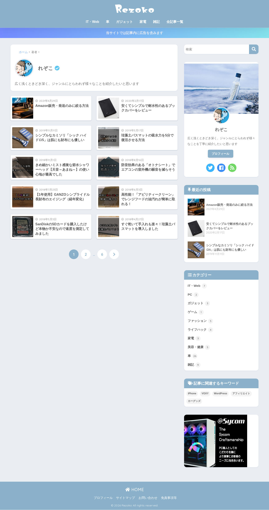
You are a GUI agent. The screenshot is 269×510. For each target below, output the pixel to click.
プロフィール (220, 153)
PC (193, 294)
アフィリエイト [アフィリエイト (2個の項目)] (241, 393)
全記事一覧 (174, 22)
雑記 (156, 22)
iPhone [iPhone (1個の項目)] (192, 393)
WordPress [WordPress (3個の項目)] (220, 393)
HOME (134, 489)
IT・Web (92, 22)
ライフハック (200, 329)
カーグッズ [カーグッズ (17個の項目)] (194, 401)
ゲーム (196, 312)
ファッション (200, 321)
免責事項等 (169, 498)
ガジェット (124, 22)
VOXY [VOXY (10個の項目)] (205, 393)
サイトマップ (125, 498)
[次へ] (114, 254)
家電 (143, 22)
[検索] (253, 49)
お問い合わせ (147, 498)
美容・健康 (199, 347)
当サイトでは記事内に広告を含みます (134, 33)
